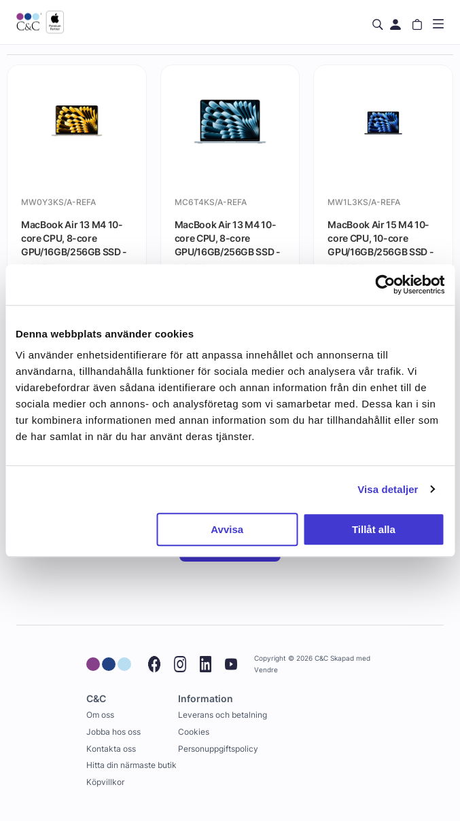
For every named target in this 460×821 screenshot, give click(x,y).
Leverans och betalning (222, 715)
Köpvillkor (105, 782)
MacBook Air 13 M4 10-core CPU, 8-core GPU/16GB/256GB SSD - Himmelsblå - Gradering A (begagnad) (228, 238)
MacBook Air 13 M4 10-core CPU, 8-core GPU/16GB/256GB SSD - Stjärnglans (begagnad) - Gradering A (74, 238)
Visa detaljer (387, 489)
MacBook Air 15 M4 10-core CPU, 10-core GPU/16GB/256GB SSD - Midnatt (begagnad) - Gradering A (381, 238)
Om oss (100, 715)
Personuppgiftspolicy (218, 749)
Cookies (193, 732)
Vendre (266, 670)
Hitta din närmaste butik (131, 765)
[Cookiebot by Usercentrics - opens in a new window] (384, 284)
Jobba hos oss (113, 732)
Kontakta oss (111, 749)
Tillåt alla (373, 529)
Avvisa (227, 529)
